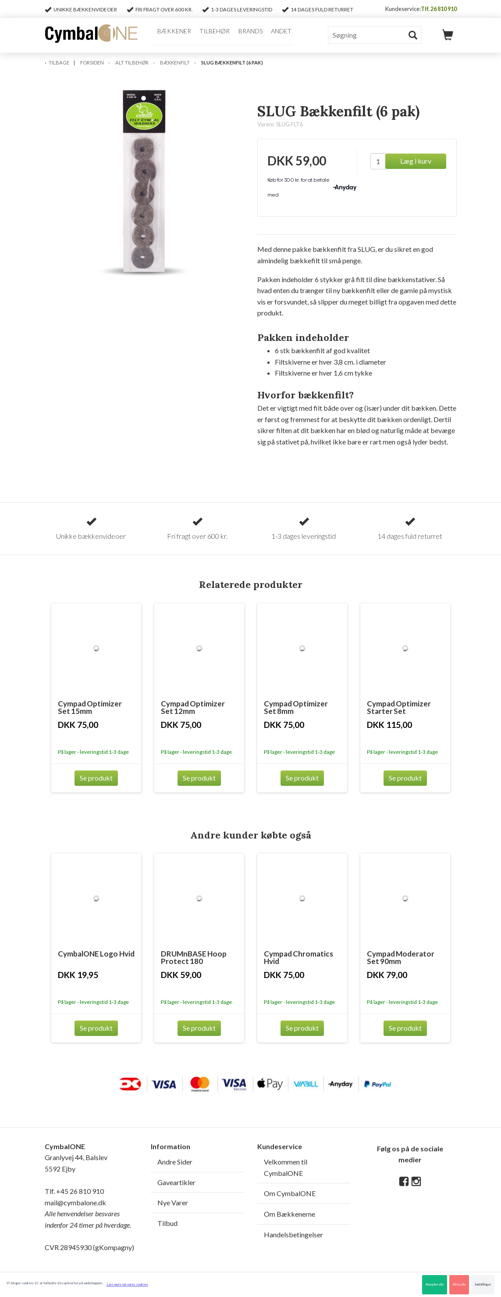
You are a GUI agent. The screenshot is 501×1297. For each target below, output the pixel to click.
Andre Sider (174, 1161)
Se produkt (96, 778)
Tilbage (59, 62)
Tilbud (167, 1223)
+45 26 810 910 (80, 1191)
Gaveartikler (176, 1182)
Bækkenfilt (175, 62)
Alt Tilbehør (132, 62)
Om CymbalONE (290, 1193)
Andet (276, 34)
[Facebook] (403, 1181)
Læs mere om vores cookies (127, 1284)
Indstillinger (483, 1284)
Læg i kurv (415, 161)
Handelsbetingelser (293, 1234)
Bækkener (171, 34)
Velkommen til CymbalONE (285, 1167)
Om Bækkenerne (289, 1214)
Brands (247, 34)
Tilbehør (211, 34)
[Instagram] (416, 1181)
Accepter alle (435, 1284)
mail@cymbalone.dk (88, 1213)
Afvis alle (459, 1284)
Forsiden (92, 62)
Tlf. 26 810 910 (439, 8)
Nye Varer (172, 1202)
